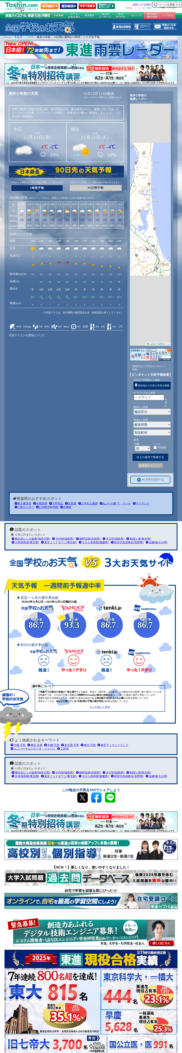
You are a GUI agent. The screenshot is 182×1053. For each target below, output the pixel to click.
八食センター (24, 507)
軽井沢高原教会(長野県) (127, 542)
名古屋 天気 (70, 745)
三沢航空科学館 (47, 507)
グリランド (141, 503)
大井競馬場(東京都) (25, 542)
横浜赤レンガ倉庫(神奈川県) (31, 538)
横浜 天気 (34, 745)
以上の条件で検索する (150, 457)
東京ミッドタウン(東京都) (59, 542)
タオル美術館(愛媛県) (94, 542)
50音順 (162, 447)
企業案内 (147, 4)
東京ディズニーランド (112, 745)
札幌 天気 (51, 745)
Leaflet (151, 344)
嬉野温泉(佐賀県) (88, 538)
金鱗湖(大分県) (156, 542)
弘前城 (70, 503)
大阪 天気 (18, 745)
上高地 (63, 748)
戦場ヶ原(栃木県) (138, 538)
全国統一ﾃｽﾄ (137, 4)
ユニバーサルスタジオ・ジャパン (33, 748)
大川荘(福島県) (113, 538)
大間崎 (65, 507)
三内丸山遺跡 (88, 503)
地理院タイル (163, 344)
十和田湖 (40, 503)
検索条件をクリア (150, 465)
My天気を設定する (150, 480)
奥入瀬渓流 (23, 503)
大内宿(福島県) (63, 538)
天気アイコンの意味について (27, 335)
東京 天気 (88, 745)
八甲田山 (56, 503)
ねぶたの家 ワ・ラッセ (115, 503)
